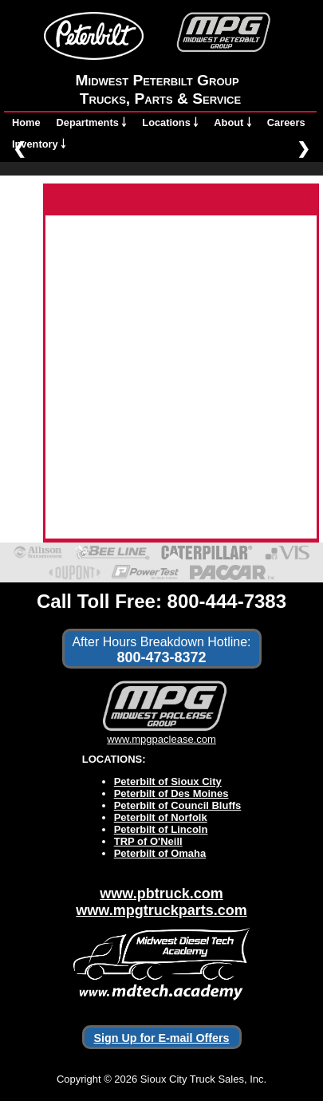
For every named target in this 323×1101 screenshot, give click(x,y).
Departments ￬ (92, 122)
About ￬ (232, 122)
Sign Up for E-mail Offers (162, 1038)
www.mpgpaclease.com (161, 733)
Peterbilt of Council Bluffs (178, 805)
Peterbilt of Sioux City (168, 781)
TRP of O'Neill (148, 841)
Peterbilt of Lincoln (161, 829)
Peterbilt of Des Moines (171, 793)
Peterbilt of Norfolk (160, 817)
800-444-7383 (226, 601)
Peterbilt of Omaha (160, 853)
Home (26, 122)
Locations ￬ (170, 122)
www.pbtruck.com (161, 894)
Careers (286, 122)
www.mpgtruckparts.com (161, 910)
